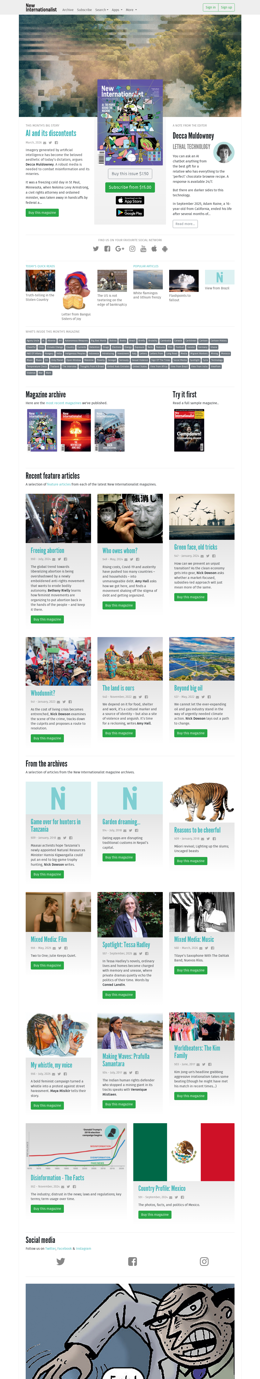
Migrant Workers (199, 353)
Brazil (132, 340)
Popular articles (146, 266)
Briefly (141, 340)
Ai (43, 340)
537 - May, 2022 (184, 696)
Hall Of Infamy (34, 353)
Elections (116, 347)
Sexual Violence (140, 360)
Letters (143, 353)
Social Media (180, 360)
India (59, 353)
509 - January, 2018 (43, 837)
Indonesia (94, 353)
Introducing (108, 353)
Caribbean (191, 340)
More (130, 10)
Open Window (73, 360)
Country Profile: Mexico (162, 1188)
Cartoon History (219, 340)
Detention (94, 347)
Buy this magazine (42, 212)
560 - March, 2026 (186, 948)
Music (30, 360)
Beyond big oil (188, 688)
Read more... (185, 224)
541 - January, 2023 (43, 701)
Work (48, 373)
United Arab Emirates (118, 366)
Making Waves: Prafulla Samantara (126, 1060)
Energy (128, 347)
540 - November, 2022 (117, 696)
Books (123, 340)
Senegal (112, 360)
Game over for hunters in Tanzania (56, 825)
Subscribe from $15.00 (130, 187)
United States (140, 366)
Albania (51, 340)
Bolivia (113, 340)
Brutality (152, 340)
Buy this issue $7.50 (130, 174)
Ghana (214, 347)
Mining (214, 353)
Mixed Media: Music (194, 939)
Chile (41, 347)
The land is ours (118, 688)
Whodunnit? (43, 693)
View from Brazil (217, 288)
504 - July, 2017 (112, 1072)
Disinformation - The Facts (57, 1177)
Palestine (89, 360)
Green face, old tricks (195, 547)
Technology (217, 360)
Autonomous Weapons (76, 340)
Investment (123, 353)
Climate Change (55, 347)
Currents (81, 347)
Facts (150, 347)
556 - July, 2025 (41, 1073)
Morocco (225, 353)
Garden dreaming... (121, 821)
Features (160, 347)
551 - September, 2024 (153, 1197)
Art (60, 340)
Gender (191, 347)
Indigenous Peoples (75, 353)
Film (170, 347)
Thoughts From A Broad (92, 366)
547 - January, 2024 (186, 555)
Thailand (54, 366)
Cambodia (165, 340)
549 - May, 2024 (113, 559)
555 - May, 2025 (41, 948)
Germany (202, 347)
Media (184, 353)
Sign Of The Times (160, 360)
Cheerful (31, 347)
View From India (199, 366)
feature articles (59, 484)
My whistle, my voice (51, 1065)
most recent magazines (63, 403)
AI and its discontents (51, 133)
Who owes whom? (120, 550)
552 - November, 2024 (45, 1186)
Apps (116, 10)
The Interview (69, 366)
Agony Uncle (33, 340)
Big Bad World (98, 340)
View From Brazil (179, 366)
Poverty (101, 360)
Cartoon (204, 340)
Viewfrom (216, 366)
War (41, 373)
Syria (205, 360)
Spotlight (195, 360)
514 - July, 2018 (112, 830)
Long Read (171, 353)
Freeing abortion (47, 550)
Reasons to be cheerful (197, 830)
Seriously (124, 360)
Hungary (49, 353)
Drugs (106, 347)
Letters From (156, 353)
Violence (31, 373)
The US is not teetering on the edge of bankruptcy (112, 300)
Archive (68, 10)
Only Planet (57, 360)
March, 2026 (34, 142)
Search (100, 10)
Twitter (50, 1248)
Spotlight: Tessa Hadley (126, 944)
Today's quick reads (40, 266)
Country (70, 347)
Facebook (64, 1248)
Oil (46, 360)
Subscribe (84, 10)
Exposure (139, 347)
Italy (134, 353)
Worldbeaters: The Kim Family (197, 1052)
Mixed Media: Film (49, 939)
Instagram (83, 1248)
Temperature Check (37, 366)
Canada (178, 340)
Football (180, 347)
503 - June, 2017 (184, 1064)
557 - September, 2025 (117, 953)
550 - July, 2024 (41, 559)
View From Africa (158, 366)
